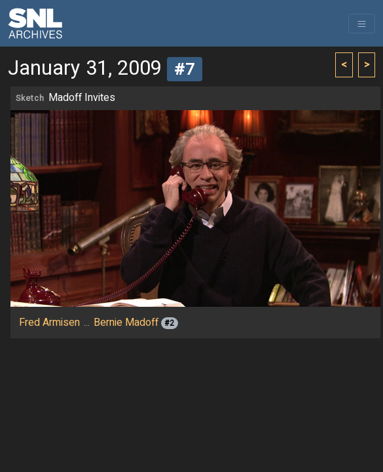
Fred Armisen (49, 322)
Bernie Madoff (126, 322)
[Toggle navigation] (361, 23)
